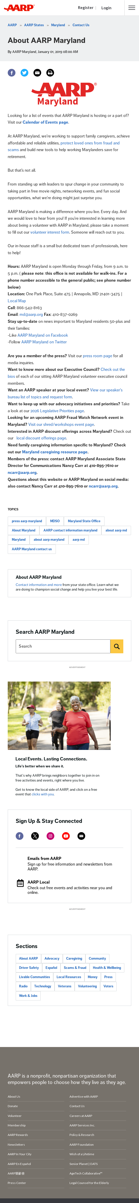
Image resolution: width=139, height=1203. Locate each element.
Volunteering (87, 986)
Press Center (17, 1183)
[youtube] (66, 836)
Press (108, 977)
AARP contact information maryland (70, 530)
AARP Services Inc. (82, 1125)
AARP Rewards (18, 1135)
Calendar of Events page (45, 122)
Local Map (17, 301)
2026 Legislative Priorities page (57, 411)
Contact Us (81, 25)
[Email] (37, 73)
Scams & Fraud (75, 968)
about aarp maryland (49, 540)
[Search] (116, 646)
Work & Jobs (28, 996)
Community (97, 959)
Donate (13, 1106)
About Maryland (23, 530)
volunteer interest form (49, 232)
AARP (12, 25)
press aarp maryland (27, 521)
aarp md (79, 540)
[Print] (50, 73)
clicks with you (43, 794)
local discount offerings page (41, 438)
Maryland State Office (84, 521)
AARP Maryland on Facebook (43, 335)
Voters (108, 986)
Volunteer (15, 1116)
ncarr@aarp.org (22, 472)
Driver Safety (29, 968)
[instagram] (50, 836)
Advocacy (52, 959)
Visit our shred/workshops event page (61, 424)
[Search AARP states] (63, 646)
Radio (23, 986)
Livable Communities (34, 977)
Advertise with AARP (84, 1096)
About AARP (28, 959)
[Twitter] (24, 73)
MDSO (55, 521)
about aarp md (116, 530)
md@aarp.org (31, 314)
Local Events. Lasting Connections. (51, 759)
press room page (97, 356)
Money (93, 977)
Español (51, 968)
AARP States (34, 25)
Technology (42, 986)
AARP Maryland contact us (32, 549)
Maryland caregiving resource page (55, 452)
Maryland (58, 25)
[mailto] (81, 836)
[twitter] (35, 836)
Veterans (64, 986)
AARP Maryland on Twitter (44, 342)
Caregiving (74, 959)
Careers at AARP (81, 1116)
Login (106, 7)
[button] (132, 7)
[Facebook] (11, 73)
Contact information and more (39, 585)
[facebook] (19, 836)
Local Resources (69, 977)
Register (85, 7)
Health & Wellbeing (107, 968)
